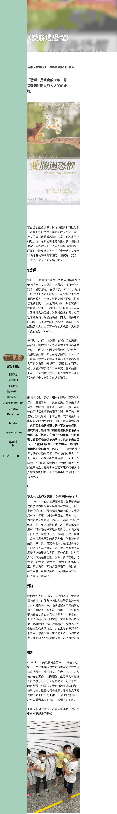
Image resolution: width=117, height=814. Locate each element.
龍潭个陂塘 (69, 770)
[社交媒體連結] (3, 456)
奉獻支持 (13, 443)
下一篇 (64, 766)
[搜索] (13, 423)
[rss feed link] (104, 779)
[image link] (13, 358)
